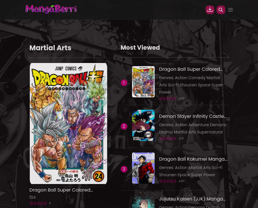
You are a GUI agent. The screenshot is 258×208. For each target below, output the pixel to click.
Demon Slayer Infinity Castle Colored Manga (191, 116)
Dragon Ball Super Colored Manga (60, 190)
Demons (218, 125)
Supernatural (210, 132)
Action (182, 78)
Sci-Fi (174, 85)
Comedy (197, 78)
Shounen (189, 85)
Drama (166, 132)
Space (205, 85)
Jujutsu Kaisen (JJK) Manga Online (191, 199)
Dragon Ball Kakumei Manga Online (192, 159)
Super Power (203, 175)
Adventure (199, 125)
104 (33, 197)
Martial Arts (185, 132)
